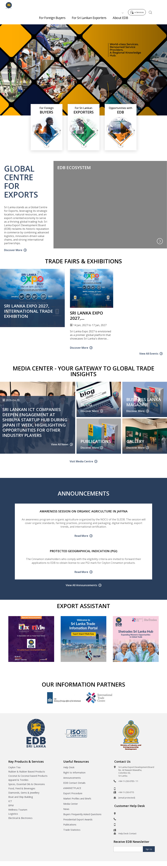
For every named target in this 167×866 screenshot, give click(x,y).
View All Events (148, 353)
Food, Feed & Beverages (21, 788)
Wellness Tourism (17, 809)
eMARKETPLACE (72, 788)
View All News (59, 444)
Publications (69, 824)
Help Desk (68, 767)
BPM (11, 805)
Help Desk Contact (127, 833)
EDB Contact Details (74, 782)
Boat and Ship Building (20, 796)
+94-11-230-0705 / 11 (128, 781)
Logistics (13, 813)
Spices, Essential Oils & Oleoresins (26, 784)
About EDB (120, 16)
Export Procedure (72, 793)
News (66, 809)
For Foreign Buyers (52, 16)
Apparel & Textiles (18, 779)
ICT (10, 801)
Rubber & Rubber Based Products (26, 771)
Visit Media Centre (81, 461)
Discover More (13, 250)
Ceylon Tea (14, 767)
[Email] (128, 849)
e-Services (137, 4)
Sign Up (149, 849)
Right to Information (74, 772)
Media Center (70, 803)
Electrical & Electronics (20, 818)
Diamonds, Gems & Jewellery (23, 792)
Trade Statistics (71, 829)
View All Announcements (81, 585)
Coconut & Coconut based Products (27, 775)
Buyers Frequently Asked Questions (82, 814)
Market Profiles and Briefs (77, 798)
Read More (81, 536)
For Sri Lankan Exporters (89, 16)
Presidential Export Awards (77, 819)
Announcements (72, 777)
